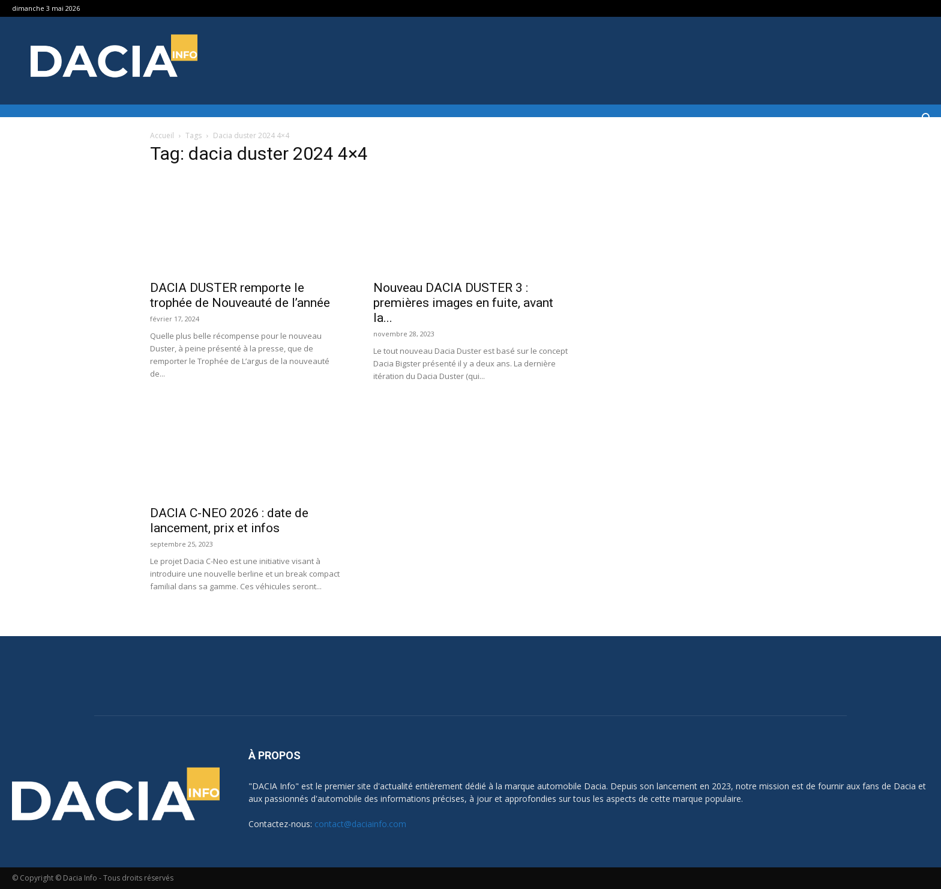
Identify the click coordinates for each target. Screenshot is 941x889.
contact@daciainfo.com (360, 824)
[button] (926, 120)
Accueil (162, 135)
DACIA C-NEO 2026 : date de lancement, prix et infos (229, 520)
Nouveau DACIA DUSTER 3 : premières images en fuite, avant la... (463, 303)
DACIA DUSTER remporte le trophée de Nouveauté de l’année (240, 295)
